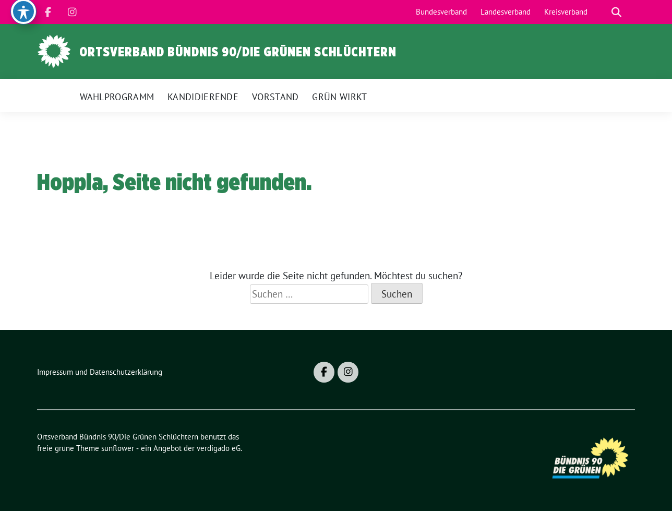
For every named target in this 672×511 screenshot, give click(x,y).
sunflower (117, 448)
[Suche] (601, 12)
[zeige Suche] (616, 12)
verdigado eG (219, 448)
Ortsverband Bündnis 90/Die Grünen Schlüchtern (238, 52)
